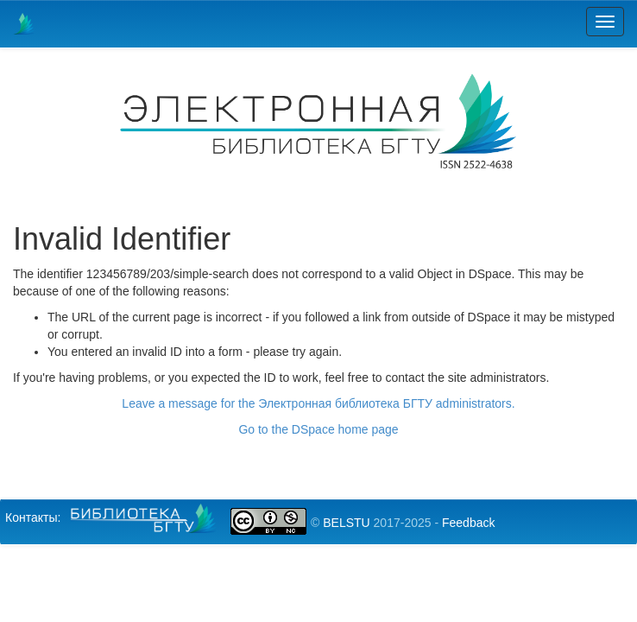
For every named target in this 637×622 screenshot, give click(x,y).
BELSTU (346, 523)
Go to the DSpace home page (318, 429)
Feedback (468, 523)
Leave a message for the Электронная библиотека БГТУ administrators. (318, 403)
